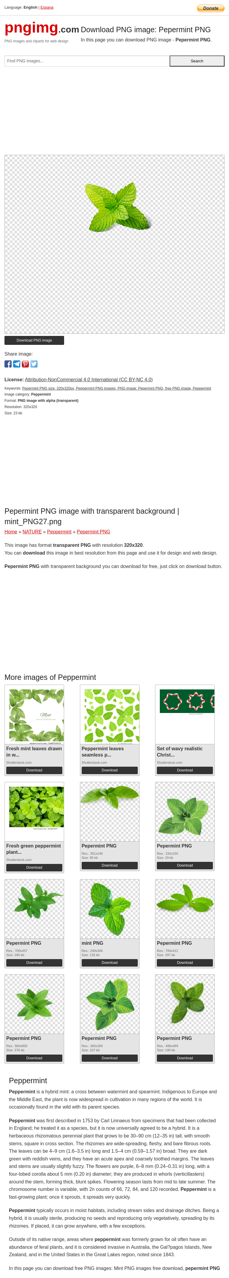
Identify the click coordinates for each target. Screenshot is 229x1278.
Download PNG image (34, 340)
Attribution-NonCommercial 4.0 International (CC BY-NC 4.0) (89, 379)
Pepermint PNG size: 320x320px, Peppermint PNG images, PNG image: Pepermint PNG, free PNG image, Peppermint (116, 388)
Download (34, 770)
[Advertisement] (114, 113)
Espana (47, 7)
